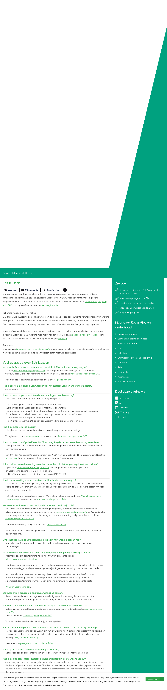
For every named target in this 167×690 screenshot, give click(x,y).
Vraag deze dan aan (61, 379)
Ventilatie (122, 362)
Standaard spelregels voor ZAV (72, 436)
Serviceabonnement (127, 343)
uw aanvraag (11, 458)
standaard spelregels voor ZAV (84, 373)
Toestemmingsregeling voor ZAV (29, 370)
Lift (119, 348)
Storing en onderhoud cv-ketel (132, 338)
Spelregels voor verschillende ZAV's (33, 349)
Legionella (123, 372)
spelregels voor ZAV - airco (84, 334)
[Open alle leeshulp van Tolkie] (65, 290)
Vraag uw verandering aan (17, 587)
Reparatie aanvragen (127, 334)
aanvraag (62, 338)
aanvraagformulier (50, 305)
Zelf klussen (123, 353)
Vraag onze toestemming (26, 637)
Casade (6, 273)
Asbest (121, 367)
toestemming (26, 389)
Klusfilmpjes (123, 377)
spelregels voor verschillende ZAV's (36, 643)
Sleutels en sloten (126, 381)
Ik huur (15, 273)
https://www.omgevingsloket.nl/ (21, 559)
